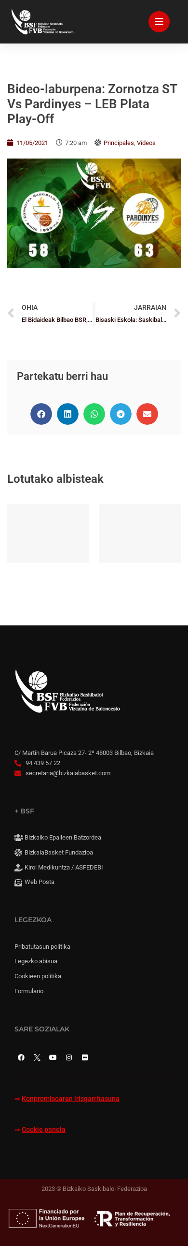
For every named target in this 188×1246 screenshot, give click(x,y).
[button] (41, 414)
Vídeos (146, 142)
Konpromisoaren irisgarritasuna (71, 1099)
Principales (119, 142)
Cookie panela (44, 1130)
